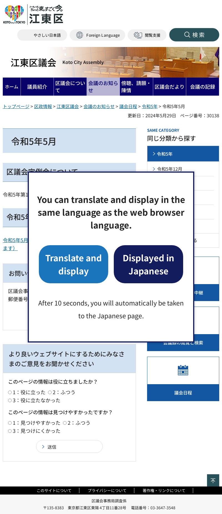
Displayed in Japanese (148, 264)
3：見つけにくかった (36, 430)
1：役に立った (29, 392)
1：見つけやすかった (36, 422)
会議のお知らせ (99, 106)
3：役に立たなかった (36, 400)
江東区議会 (57, 62)
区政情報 (43, 106)
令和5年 (150, 106)
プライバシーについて (107, 490)
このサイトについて (54, 490)
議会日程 (128, 106)
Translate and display (73, 264)
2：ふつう (64, 392)
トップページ (16, 106)
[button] (97, 35)
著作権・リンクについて (164, 490)
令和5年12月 (169, 168)
